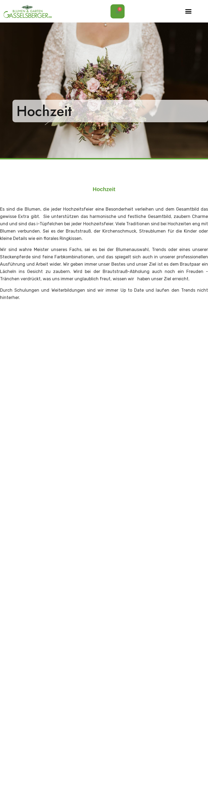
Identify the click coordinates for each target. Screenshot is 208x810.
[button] (188, 11)
